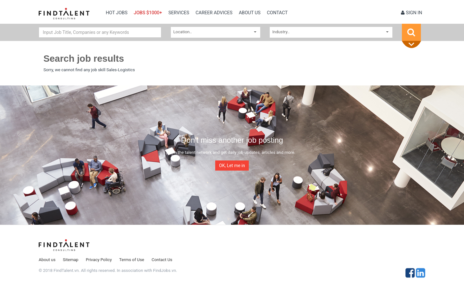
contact (277, 13)
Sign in (411, 13)
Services (178, 13)
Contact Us (161, 259)
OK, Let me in (232, 165)
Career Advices (214, 13)
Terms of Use (131, 259)
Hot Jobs (116, 13)
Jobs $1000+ (148, 13)
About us (250, 13)
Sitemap (70, 259)
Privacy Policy (99, 259)
